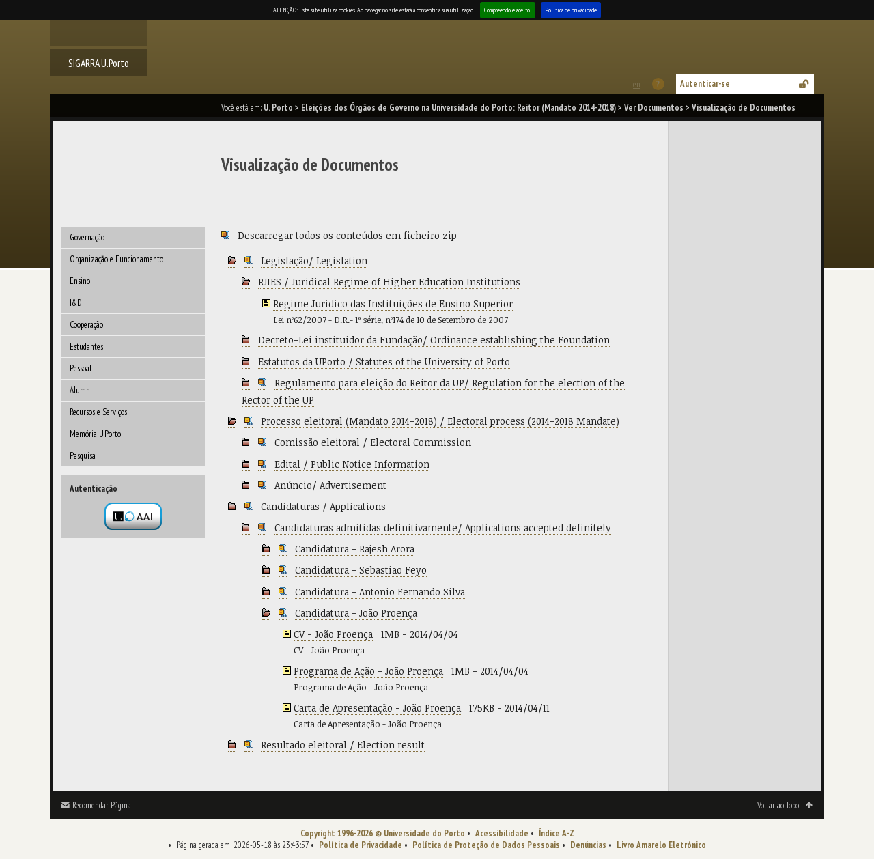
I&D (76, 303)
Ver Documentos (653, 107)
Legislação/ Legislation (314, 260)
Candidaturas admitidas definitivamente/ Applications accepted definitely (442, 527)
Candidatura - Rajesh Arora (354, 548)
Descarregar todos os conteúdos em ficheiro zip (347, 235)
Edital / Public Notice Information (351, 463)
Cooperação (86, 324)
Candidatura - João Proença (356, 612)
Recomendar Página (101, 805)
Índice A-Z (556, 833)
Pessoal (80, 368)
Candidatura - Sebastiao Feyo (361, 569)
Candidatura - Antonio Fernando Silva (380, 591)
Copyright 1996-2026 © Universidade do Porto (382, 833)
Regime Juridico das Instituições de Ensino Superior (393, 303)
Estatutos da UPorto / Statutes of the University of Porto (384, 361)
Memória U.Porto (95, 434)
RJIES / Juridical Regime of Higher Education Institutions (389, 281)
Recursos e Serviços (98, 412)
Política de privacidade (571, 9)
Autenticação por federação (133, 516)
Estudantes (86, 346)
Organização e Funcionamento (116, 259)
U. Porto (278, 107)
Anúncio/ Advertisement (330, 485)
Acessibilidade (501, 833)
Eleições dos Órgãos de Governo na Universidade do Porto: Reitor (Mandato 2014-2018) (458, 107)
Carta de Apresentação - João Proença (377, 707)
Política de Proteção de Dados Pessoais (486, 845)
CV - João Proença (333, 634)
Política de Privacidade (360, 845)
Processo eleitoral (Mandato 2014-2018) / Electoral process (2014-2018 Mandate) (440, 420)
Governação (87, 237)
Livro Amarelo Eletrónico (661, 845)
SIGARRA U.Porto (98, 63)
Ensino (80, 281)
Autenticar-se (705, 83)
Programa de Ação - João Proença (368, 670)
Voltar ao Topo (778, 805)
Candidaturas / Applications (323, 506)
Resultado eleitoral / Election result (343, 744)
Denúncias (588, 845)
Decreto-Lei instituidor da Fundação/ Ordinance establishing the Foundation (434, 339)
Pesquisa (83, 456)
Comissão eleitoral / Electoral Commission (372, 442)
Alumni (81, 390)
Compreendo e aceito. (507, 9)
